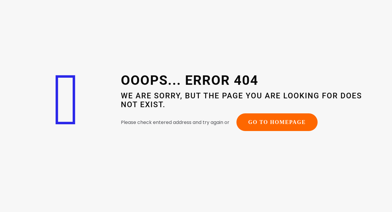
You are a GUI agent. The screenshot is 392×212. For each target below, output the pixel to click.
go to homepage (277, 122)
